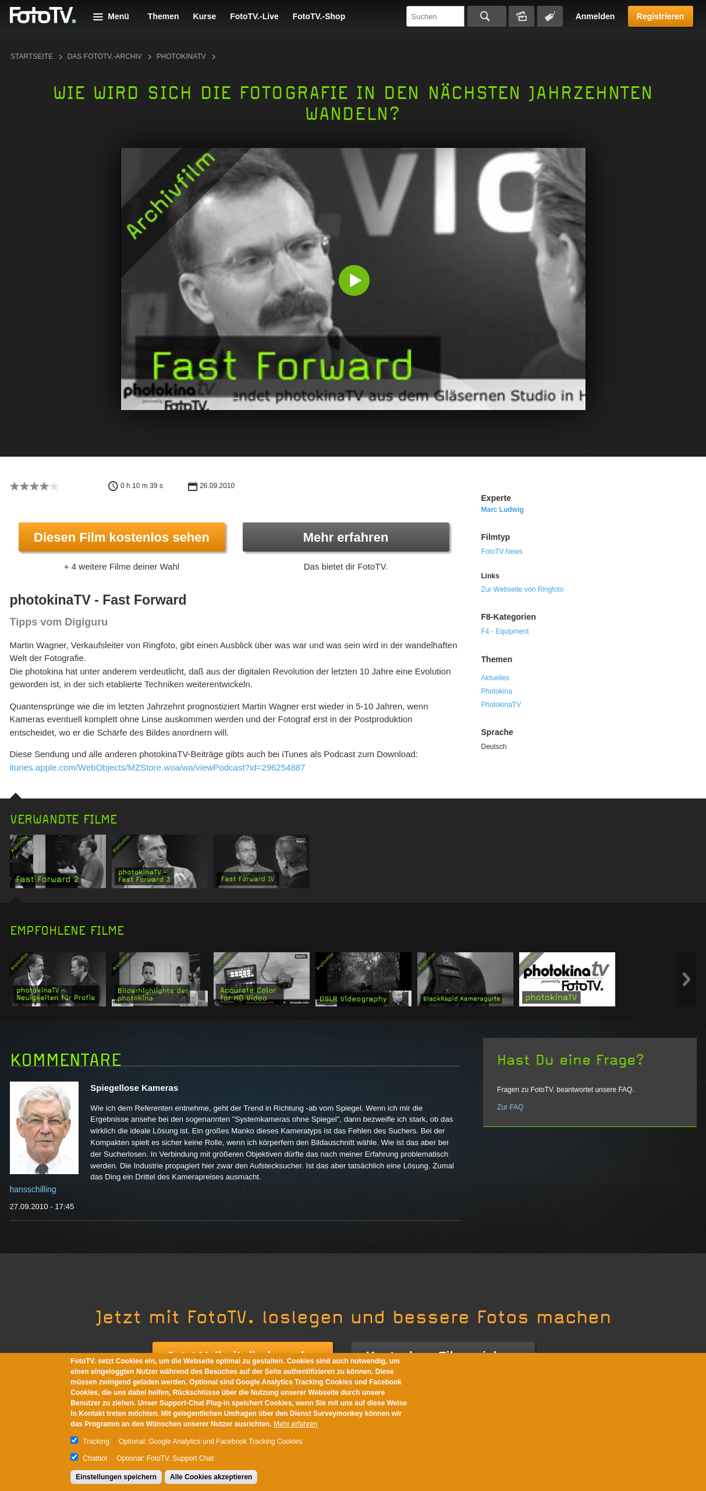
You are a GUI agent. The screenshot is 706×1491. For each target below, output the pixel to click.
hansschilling (33, 1189)
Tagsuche (550, 16)
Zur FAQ (510, 1107)
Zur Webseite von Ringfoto (522, 589)
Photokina (496, 691)
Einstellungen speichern (116, 1477)
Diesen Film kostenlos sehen (122, 537)
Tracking (96, 1441)
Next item (686, 979)
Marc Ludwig (502, 510)
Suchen (486, 16)
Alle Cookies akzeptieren (211, 1477)
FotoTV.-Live (254, 16)
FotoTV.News (502, 551)
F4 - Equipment (505, 631)
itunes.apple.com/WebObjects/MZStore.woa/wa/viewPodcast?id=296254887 (158, 767)
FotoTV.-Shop (319, 16)
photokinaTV (181, 56)
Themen (163, 16)
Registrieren (660, 16)
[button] (355, 281)
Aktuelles (495, 678)
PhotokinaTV (501, 705)
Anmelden (595, 16)
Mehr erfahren (346, 537)
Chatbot (95, 1458)
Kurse (205, 16)
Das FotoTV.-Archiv (105, 56)
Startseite (31, 56)
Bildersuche (521, 16)
